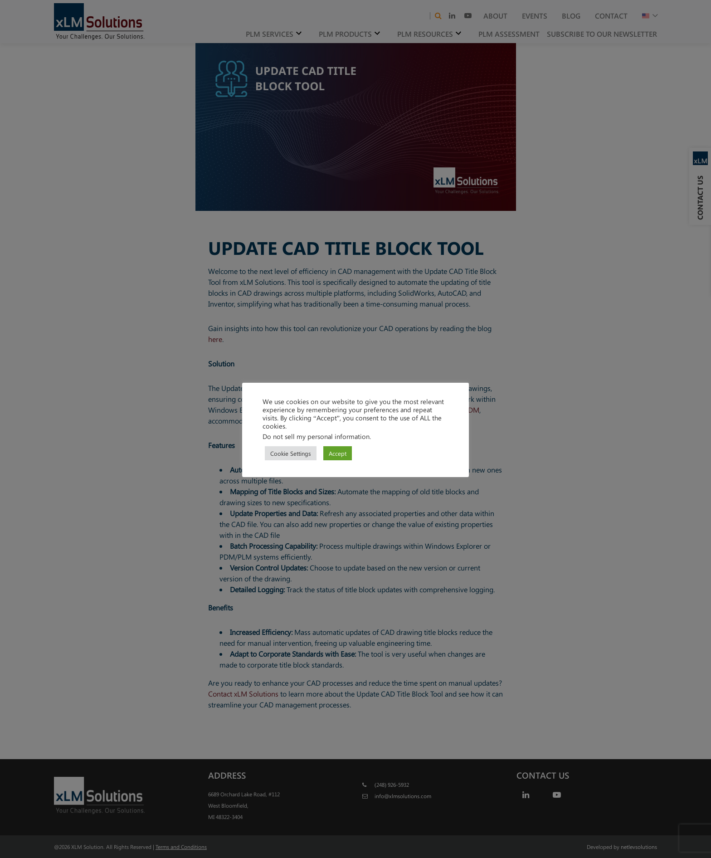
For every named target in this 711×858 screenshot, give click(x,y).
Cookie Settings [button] (290, 453)
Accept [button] (337, 453)
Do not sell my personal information (316, 436)
